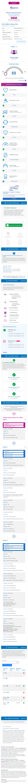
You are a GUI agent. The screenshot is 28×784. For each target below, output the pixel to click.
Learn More (14, 198)
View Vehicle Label (21, 41)
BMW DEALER (5, 630)
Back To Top (23, 203)
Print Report (14, 3)
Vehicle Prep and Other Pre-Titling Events (13, 418)
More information (7, 276)
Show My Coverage (7, 665)
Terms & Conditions (11, 196)
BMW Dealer (15, 277)
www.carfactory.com (16, 20)
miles (17, 662)
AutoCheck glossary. (20, 721)
